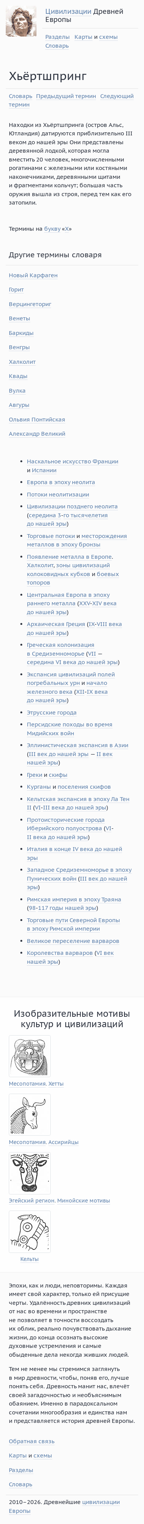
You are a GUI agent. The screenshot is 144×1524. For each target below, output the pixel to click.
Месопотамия (27, 1084)
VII (92, 653)
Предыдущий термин (66, 96)
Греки (34, 774)
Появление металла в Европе (69, 556)
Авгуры (19, 404)
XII (80, 691)
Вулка (17, 390)
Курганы (39, 786)
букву (52, 228)
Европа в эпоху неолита (61, 482)
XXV (84, 603)
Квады (18, 376)
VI (38, 807)
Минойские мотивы (83, 1201)
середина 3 (45, 515)
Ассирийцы (63, 1142)
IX (91, 624)
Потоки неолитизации (58, 494)
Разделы (57, 36)
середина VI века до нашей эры (72, 662)
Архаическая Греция (56, 624)
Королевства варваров (60, 952)
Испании (44, 470)
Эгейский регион (32, 1201)
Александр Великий (37, 433)
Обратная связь (32, 1441)
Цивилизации (68, 11)
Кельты (29, 1259)
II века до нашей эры (57, 837)
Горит (16, 289)
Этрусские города (52, 712)
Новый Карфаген (33, 275)
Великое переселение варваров (73, 940)
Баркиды (21, 332)
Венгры (19, 347)
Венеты (19, 318)
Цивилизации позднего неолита (72, 506)
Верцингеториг (30, 304)
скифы (58, 774)
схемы (108, 36)
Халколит (22, 361)
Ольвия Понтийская (37, 419)
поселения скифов (84, 786)
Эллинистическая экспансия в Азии (77, 745)
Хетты (56, 1084)
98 (32, 907)
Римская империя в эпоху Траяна (74, 899)
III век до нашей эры (59, 754)
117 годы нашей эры (67, 907)
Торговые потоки (51, 536)
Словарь (57, 45)
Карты (83, 36)
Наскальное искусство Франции (72, 461)
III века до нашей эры (74, 807)
